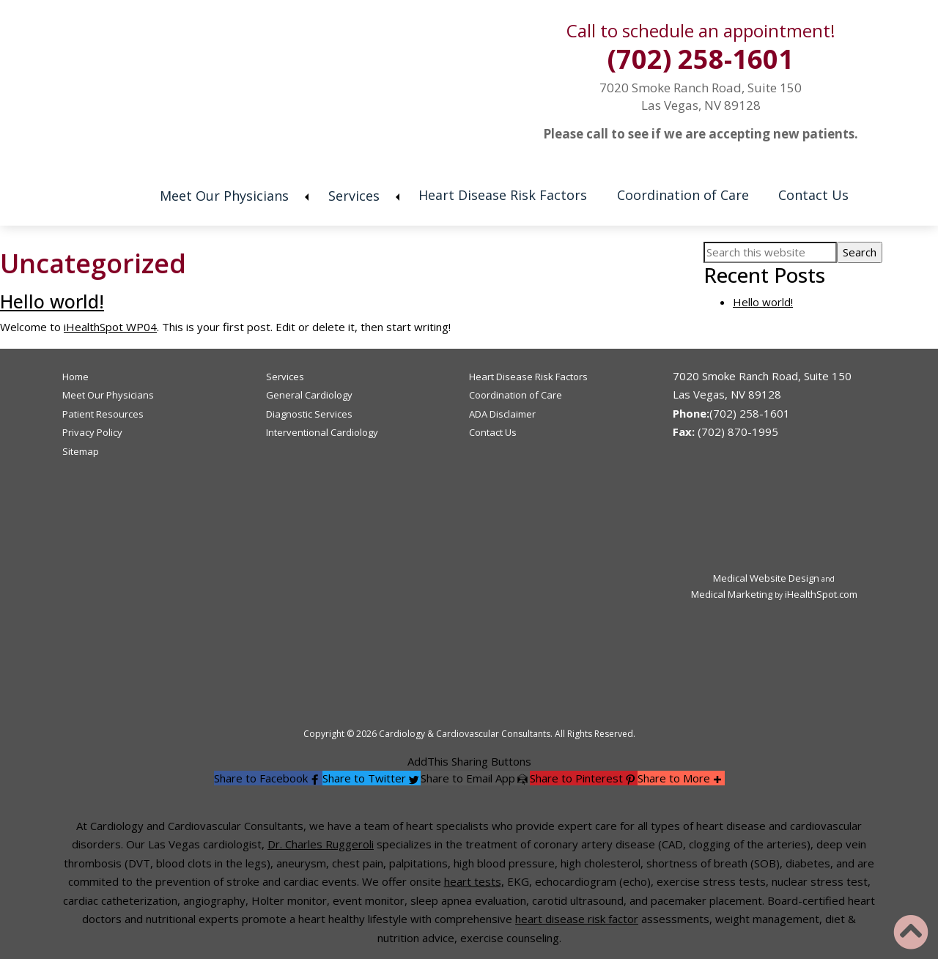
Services (352, 195)
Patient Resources (103, 414)
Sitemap (80, 451)
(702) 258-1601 (701, 59)
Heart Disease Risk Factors (502, 195)
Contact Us (815, 195)
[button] (268, 778)
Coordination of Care (684, 195)
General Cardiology (309, 394)
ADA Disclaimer (502, 414)
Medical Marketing (731, 594)
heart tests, (474, 881)
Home (122, 198)
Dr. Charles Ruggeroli (320, 844)
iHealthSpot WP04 (110, 326)
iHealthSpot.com (821, 594)
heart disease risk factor (576, 918)
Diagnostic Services (309, 414)
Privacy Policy (92, 432)
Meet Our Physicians (222, 195)
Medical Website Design (766, 578)
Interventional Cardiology (322, 432)
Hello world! (52, 301)
